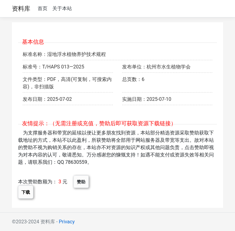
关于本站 (62, 8)
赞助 (81, 182)
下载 (25, 192)
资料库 (21, 8)
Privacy (67, 222)
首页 (42, 8)
